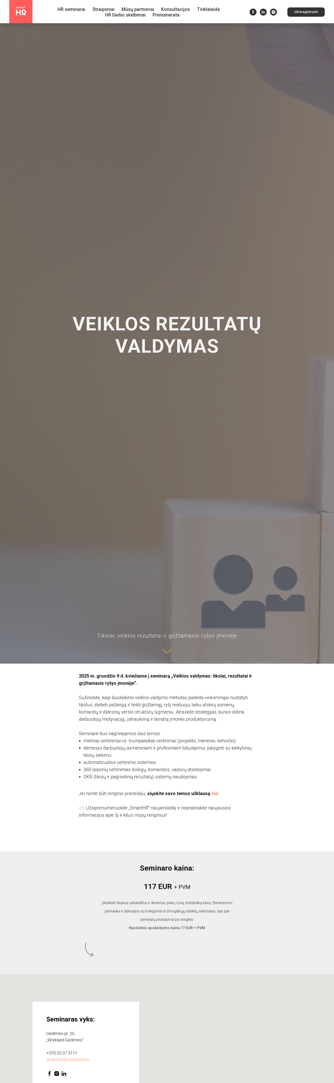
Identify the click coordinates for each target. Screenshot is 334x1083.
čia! (214, 793)
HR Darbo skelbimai (125, 15)
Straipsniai (103, 9)
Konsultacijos (175, 9)
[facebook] (253, 12)
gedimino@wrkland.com (68, 1059)
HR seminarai (71, 9)
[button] (306, 12)
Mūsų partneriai (138, 9)
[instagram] (273, 12)
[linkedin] (263, 12)
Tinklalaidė (208, 9)
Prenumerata (166, 15)
